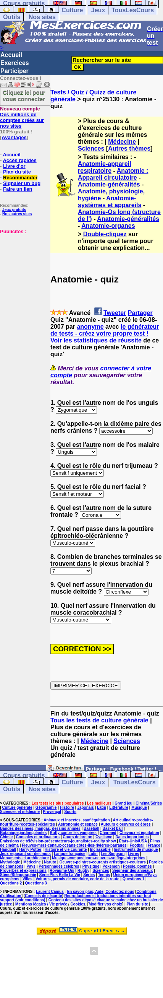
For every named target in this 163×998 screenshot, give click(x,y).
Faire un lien (17, 189)
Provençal (52, 812)
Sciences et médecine (20, 812)
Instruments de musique (136, 849)
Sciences (91, 148)
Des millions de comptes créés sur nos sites (22, 117)
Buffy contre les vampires (73, 833)
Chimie (6, 837)
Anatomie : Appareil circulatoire (113, 174)
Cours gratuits (24, 775)
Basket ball (113, 828)
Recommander (20, 177)
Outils (11, 17)
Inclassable (100, 849)
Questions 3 (36, 883)
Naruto (50, 862)
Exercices (14, 63)
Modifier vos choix (105, 904)
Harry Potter (30, 849)
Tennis (104, 875)
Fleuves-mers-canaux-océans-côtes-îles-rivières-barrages (74, 845)
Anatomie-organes (108, 225)
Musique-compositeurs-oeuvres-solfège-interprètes (98, 858)
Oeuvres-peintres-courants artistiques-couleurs (103, 862)
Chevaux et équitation (139, 833)
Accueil (11, 55)
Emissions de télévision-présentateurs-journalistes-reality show (58, 841)
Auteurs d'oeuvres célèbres (126, 824)
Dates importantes (131, 837)
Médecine (122, 141)
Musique (139, 807)
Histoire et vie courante (66, 849)
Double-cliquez (105, 234)
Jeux (98, 10)
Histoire (67, 807)
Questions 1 (133, 879)
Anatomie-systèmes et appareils (109, 201)
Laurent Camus (50, 891)
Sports (70, 812)
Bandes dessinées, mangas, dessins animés (40, 828)
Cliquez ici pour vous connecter (24, 95)
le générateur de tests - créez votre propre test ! (104, 330)
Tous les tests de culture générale (99, 720)
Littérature (118, 807)
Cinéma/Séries (149, 803)
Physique (90, 866)
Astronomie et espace (78, 824)
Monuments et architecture (24, 858)
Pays (31, 866)
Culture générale (17, 807)
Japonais (85, 807)
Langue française (69, 854)
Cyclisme (103, 837)
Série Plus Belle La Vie (59, 875)
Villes (27, 879)
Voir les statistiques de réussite (96, 340)
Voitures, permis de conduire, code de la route (77, 879)
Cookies (77, 904)
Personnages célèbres (59, 866)
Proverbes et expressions (23, 870)
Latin (101, 807)
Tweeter (114, 313)
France (154, 845)
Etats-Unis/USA (133, 841)
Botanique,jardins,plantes (23, 833)
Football (137, 845)
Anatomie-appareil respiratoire (104, 167)
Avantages (14, 137)
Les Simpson (112, 854)
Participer (14, 71)
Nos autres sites (17, 214)
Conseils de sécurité (43, 896)
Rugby (83, 870)
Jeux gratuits (14, 210)
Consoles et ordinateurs (38, 837)
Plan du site (17, 172)
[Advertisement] (23, 272)
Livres (133, 854)
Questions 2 (11, 883)
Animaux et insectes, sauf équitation (77, 820)
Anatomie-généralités (109, 184)
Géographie (46, 807)
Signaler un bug (21, 183)
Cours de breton (77, 837)
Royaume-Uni (62, 870)
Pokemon (111, 866)
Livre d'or (14, 166)
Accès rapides (19, 160)
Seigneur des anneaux (132, 870)
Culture (72, 10)
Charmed (108, 833)
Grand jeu (123, 803)
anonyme (90, 326)
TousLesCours (132, 10)
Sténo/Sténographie (18, 875)
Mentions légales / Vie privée (41, 904)
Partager (140, 313)
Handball (8, 849)
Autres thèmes (129, 148)
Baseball (91, 828)
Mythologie (10, 862)
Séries (89, 875)
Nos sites (42, 17)
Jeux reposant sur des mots (25, 854)
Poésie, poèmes (137, 866)
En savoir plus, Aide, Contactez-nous (100, 891)
